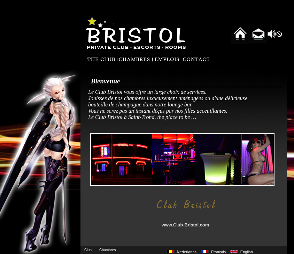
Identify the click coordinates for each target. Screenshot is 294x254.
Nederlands (186, 252)
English (246, 252)
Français (218, 252)
